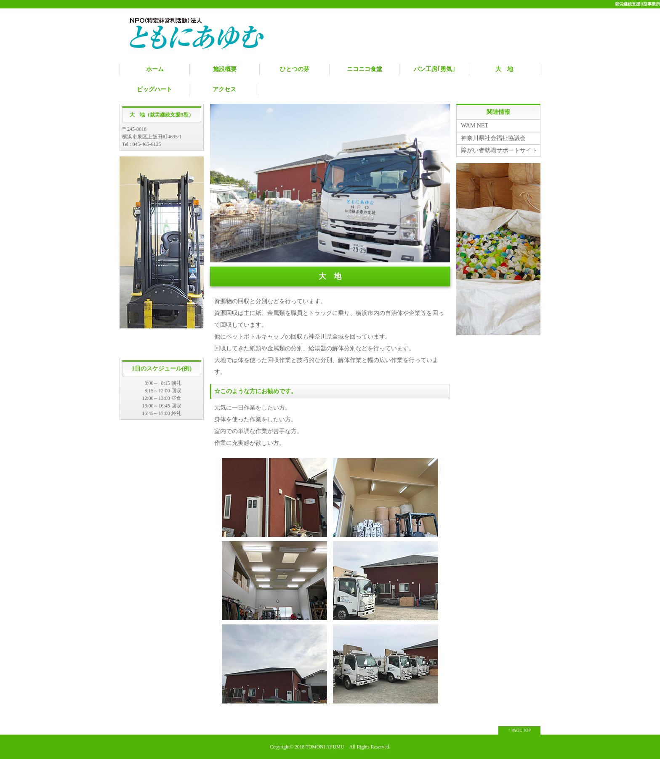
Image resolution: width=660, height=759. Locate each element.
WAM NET (474, 125)
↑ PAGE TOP (519, 730)
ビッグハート (154, 89)
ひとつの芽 (294, 69)
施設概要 (225, 69)
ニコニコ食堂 (364, 69)
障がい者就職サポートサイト (499, 150)
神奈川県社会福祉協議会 (493, 138)
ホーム (155, 69)
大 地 (504, 69)
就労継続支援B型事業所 (637, 4)
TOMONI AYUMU (325, 747)
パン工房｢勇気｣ (434, 69)
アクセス (224, 89)
